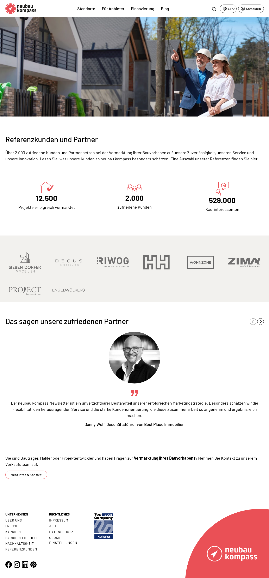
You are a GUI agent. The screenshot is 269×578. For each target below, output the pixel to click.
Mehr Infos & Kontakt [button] (26, 475)
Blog (165, 8)
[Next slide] (260, 321)
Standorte (86, 8)
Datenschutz (61, 532)
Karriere (13, 532)
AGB (52, 526)
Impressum (58, 520)
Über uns (13, 520)
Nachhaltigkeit (19, 543)
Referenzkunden (21, 549)
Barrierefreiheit (21, 538)
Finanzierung (142, 8)
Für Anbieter (113, 8)
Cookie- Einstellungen (63, 540)
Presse (11, 526)
